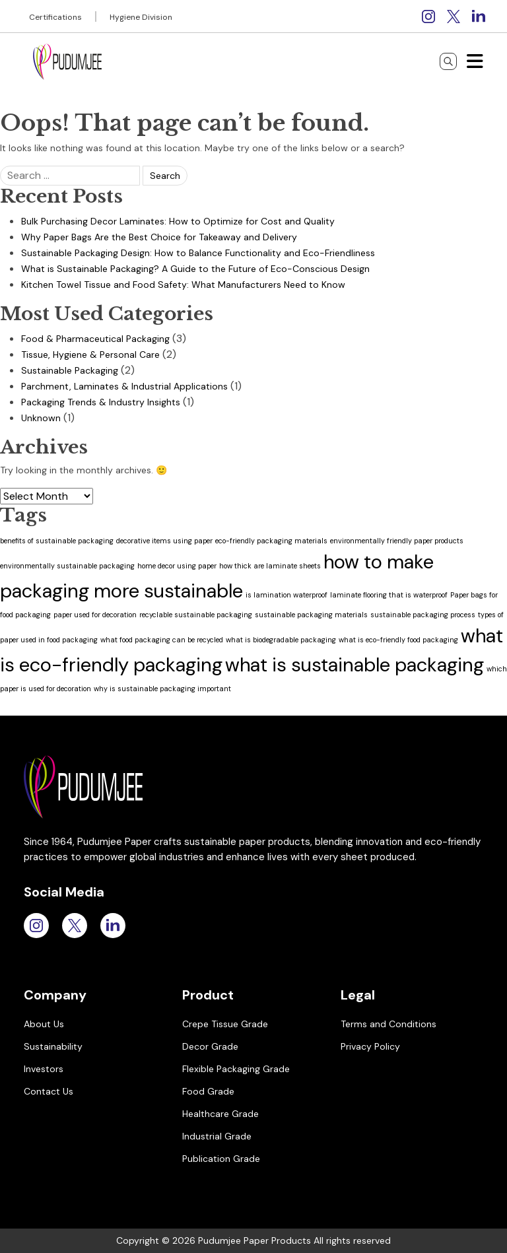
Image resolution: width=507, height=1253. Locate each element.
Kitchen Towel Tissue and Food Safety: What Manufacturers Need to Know (183, 284)
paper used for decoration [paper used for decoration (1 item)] (95, 614)
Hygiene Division (141, 17)
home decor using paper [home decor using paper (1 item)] (177, 565)
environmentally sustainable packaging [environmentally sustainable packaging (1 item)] (67, 565)
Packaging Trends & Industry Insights (100, 402)
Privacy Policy (370, 1046)
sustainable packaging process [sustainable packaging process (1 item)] (422, 614)
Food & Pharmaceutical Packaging (95, 339)
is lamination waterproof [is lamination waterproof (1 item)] (286, 594)
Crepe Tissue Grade (225, 1024)
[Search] (448, 61)
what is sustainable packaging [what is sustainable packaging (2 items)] (354, 664)
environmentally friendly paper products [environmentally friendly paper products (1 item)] (396, 540)
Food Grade (208, 1091)
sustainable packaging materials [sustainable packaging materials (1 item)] (311, 614)
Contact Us (48, 1091)
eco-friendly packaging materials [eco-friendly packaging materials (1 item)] (271, 540)
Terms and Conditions (388, 1024)
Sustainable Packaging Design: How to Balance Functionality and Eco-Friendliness (198, 253)
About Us (44, 1024)
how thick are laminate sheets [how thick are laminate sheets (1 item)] (270, 565)
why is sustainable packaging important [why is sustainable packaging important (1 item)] (162, 688)
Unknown (41, 418)
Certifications (55, 17)
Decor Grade (210, 1046)
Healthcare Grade (220, 1114)
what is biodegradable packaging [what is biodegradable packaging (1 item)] (281, 639)
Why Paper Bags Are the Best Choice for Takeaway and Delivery (159, 237)
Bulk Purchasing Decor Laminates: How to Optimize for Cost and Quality (178, 221)
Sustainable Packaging (69, 370)
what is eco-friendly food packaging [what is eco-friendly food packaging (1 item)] (398, 639)
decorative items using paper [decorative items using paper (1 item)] (164, 540)
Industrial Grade (217, 1136)
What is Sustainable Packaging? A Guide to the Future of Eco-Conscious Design (195, 269)
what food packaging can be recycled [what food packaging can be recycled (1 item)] (161, 639)
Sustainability (53, 1046)
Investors (43, 1069)
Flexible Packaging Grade (236, 1069)
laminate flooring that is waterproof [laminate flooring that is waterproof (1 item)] (389, 594)
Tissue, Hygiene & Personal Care (90, 354)
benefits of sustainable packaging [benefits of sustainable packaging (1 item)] (57, 540)
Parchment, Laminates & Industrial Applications (124, 386)
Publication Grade (221, 1159)
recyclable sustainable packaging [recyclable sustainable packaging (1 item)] (195, 614)
